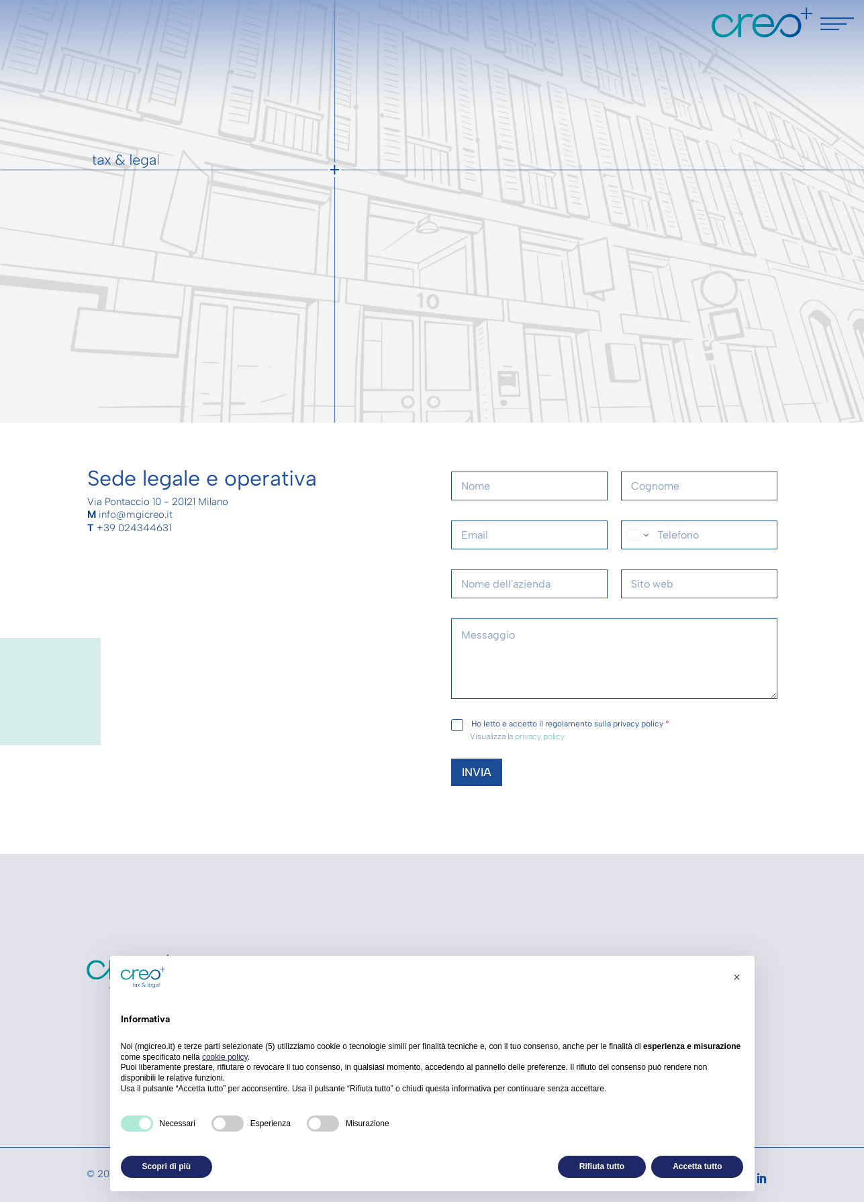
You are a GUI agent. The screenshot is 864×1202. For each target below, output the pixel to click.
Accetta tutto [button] (697, 1166)
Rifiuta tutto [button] (601, 1166)
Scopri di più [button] (166, 1166)
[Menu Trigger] (837, 27)
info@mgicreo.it (136, 514)
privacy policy (540, 736)
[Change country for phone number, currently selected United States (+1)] (637, 535)
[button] (737, 977)
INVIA (476, 772)
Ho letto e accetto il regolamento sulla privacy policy (570, 723)
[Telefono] (699, 535)
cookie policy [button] (225, 1057)
